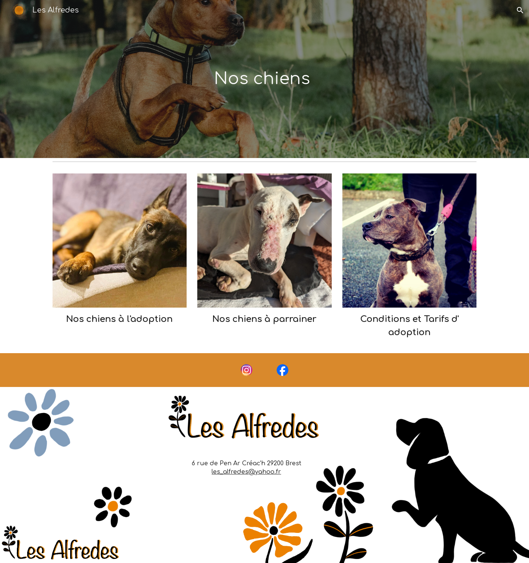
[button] (520, 10)
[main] (264, 79)
